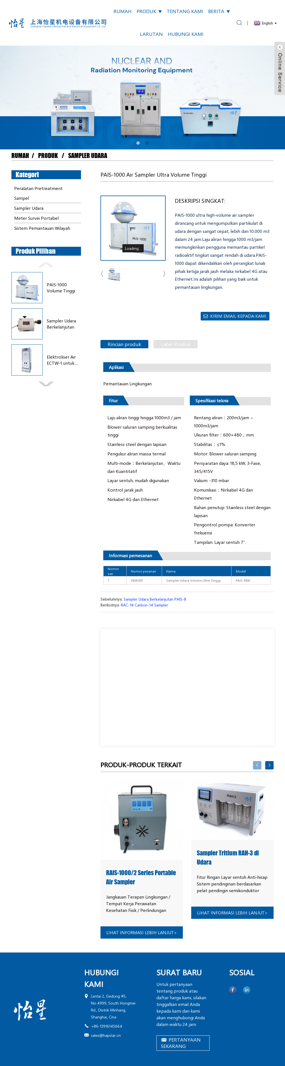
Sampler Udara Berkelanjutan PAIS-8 (61, 324)
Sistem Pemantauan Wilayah (42, 228)
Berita (219, 11)
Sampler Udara (87, 155)
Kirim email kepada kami (238, 316)
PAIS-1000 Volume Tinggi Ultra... (61, 288)
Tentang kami (185, 11)
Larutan (151, 34)
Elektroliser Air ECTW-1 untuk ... (62, 360)
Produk (149, 11)
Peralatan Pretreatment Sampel (38, 193)
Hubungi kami (185, 34)
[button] (138, 143)
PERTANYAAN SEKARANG (181, 1043)
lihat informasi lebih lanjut (141, 932)
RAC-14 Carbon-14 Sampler (144, 605)
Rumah (123, 11)
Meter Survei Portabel (36, 218)
